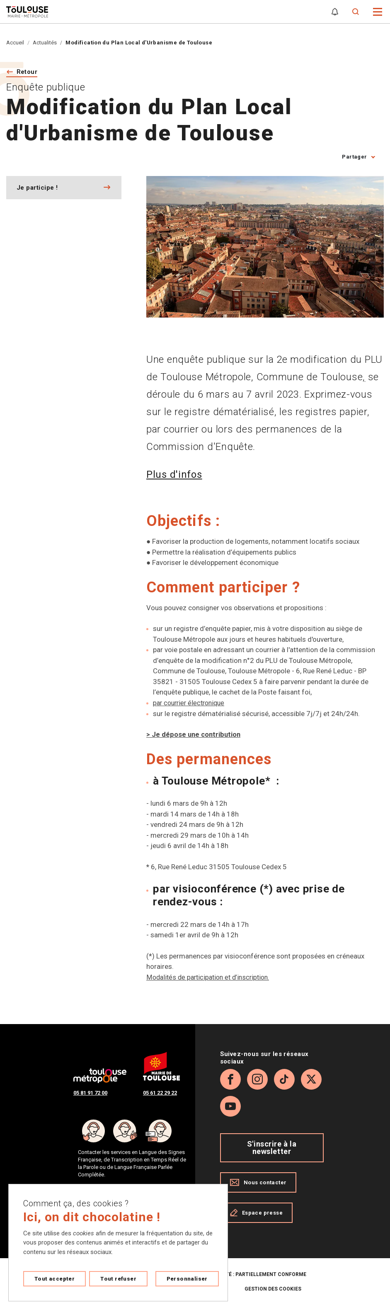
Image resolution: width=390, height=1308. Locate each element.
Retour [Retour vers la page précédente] (28, 72)
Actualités (45, 42)
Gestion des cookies (273, 1290)
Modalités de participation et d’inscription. (211, 977)
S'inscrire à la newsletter (271, 1148)
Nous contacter (258, 1183)
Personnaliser (187, 1279)
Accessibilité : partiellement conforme (250, 1275)
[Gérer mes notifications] (335, 11)
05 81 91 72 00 (90, 1093)
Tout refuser (118, 1279)
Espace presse (256, 1213)
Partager (354, 158)
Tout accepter (54, 1279)
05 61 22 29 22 (160, 1093)
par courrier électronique (191, 703)
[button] (377, 11)
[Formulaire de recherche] (355, 11)
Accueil (15, 42)
